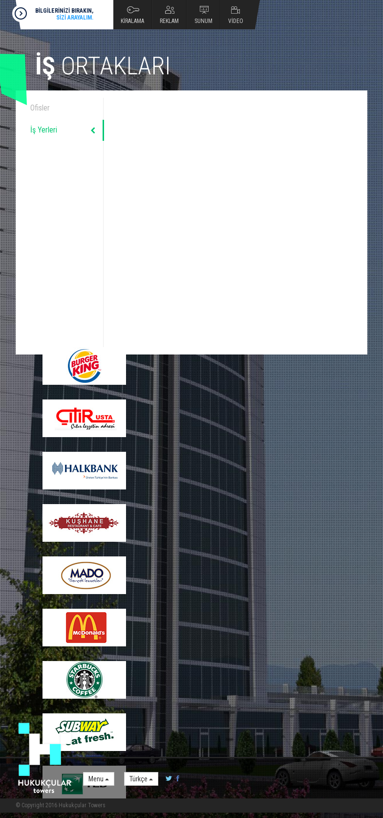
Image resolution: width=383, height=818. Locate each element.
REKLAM (169, 21)
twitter (169, 778)
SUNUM (203, 21)
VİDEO (235, 21)
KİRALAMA (132, 21)
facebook (175, 778)
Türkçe (141, 779)
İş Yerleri (43, 129)
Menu (98, 779)
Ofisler (40, 107)
